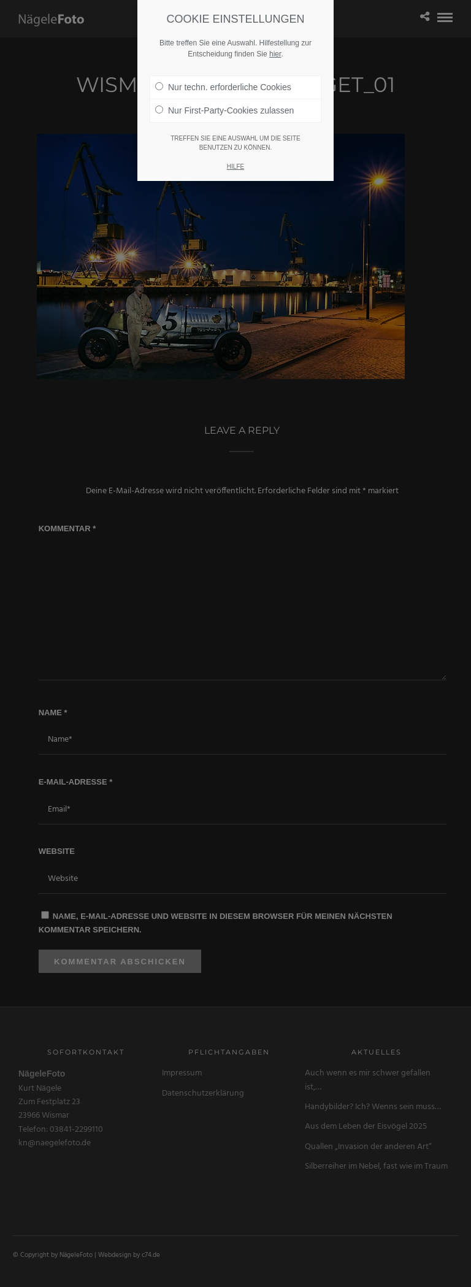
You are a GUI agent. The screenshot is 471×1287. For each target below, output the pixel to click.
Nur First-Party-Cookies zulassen (224, 110)
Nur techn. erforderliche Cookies (223, 87)
